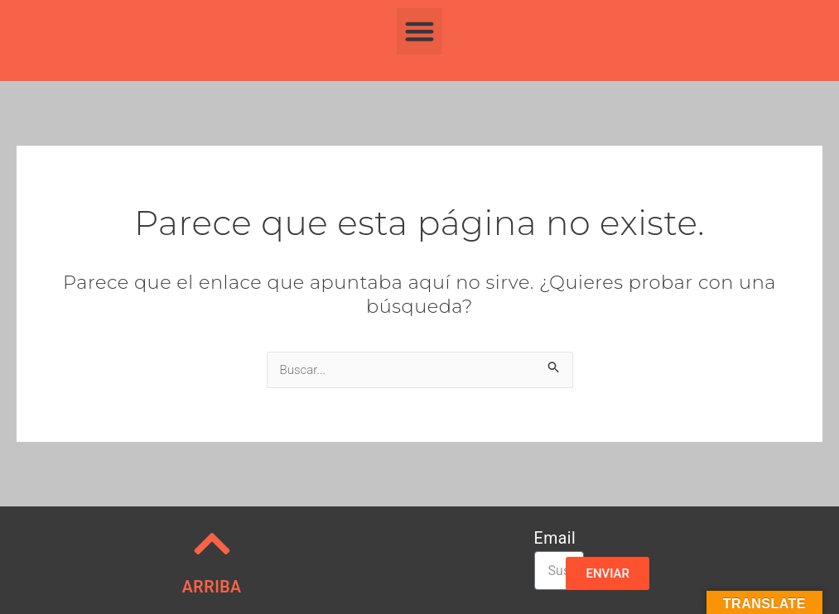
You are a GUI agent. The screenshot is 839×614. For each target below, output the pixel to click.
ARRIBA (212, 587)
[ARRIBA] (212, 543)
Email (555, 539)
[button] (420, 31)
